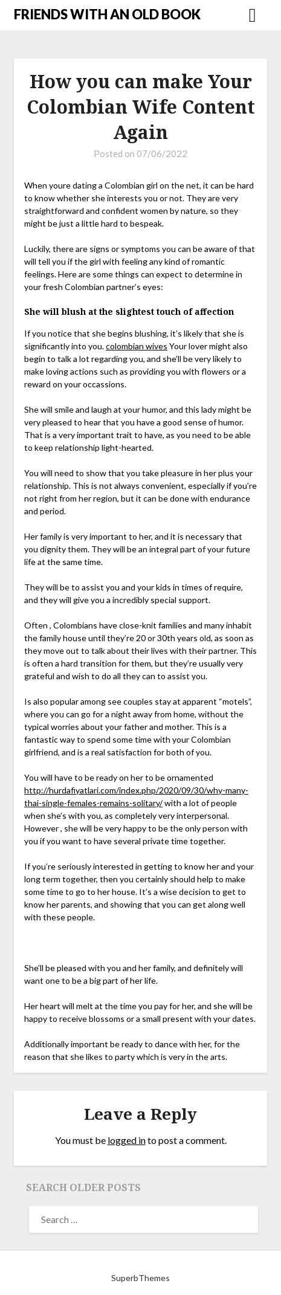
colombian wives (136, 346)
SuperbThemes (140, 1278)
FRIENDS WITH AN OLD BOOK (107, 14)
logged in (127, 1140)
